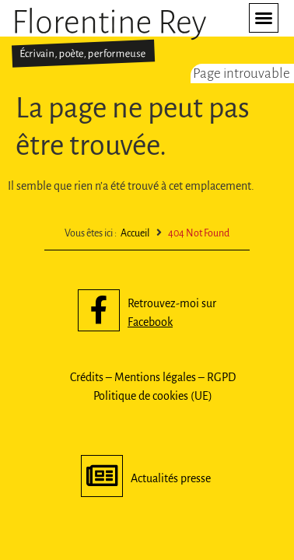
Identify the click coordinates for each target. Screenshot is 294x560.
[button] (263, 18)
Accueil (135, 233)
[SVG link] (109, 38)
